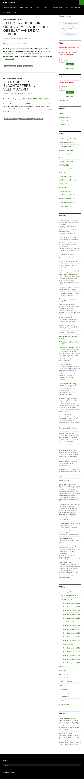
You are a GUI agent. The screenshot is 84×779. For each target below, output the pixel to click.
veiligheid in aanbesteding (67, 546)
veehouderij (28, 66)
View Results (70, 68)
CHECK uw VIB (64, 325)
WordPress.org (64, 124)
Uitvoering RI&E (64, 523)
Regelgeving (57, 7)
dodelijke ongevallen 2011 (67, 139)
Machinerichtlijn (64, 415)
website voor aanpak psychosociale (65, 563)
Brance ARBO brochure (66, 293)
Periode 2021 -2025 (65, 206)
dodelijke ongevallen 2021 (71, 648)
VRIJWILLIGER (46, 7)
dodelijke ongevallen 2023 (71, 655)
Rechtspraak (65, 696)
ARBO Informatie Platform (12, 19)
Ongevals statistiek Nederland (68, 428)
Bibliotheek (6, 12)
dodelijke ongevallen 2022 (71, 652)
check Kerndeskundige (66, 304)
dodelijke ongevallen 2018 (71, 633)
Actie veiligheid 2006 (66, 237)
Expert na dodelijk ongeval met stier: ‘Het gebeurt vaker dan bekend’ (25, 28)
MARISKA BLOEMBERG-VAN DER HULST (35, 99)
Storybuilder (63, 505)
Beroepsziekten (64, 288)
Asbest (38, 7)
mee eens (64, 60)
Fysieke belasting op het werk (68, 347)
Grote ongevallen (64, 364)
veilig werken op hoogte (66, 538)
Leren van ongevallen (9, 7)
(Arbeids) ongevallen (25, 7)
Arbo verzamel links (65, 258)
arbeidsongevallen (26, 118)
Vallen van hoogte (65, 531)
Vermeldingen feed (65, 117)
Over (14, 12)
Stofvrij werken (64, 484)
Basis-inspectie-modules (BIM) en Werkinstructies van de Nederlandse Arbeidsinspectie (70, 272)
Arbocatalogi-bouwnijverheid (68, 261)
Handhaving (63, 187)
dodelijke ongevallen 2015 (71, 618)
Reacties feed (63, 121)
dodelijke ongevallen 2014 (71, 614)
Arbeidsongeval (10, 66)
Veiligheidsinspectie (65, 733)
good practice (75, 7)
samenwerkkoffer (64, 469)
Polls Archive (63, 100)
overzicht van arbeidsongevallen (69, 445)
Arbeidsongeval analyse (66, 254)
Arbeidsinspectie (64, 243)
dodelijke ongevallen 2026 (67, 202)
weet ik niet (64, 62)
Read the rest (9, 59)
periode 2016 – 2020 (67, 622)
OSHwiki (62, 432)
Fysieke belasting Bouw (66, 342)
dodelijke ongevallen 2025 (67, 199)
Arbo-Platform (9, 2)
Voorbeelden (65, 678)
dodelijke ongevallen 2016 (67, 180)
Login (61, 113)
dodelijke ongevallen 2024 (67, 195)
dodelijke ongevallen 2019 (71, 637)
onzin (62, 58)
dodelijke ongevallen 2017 (67, 142)
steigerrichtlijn (64, 480)
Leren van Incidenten (66, 398)
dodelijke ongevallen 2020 (67, 146)
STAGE (66, 7)
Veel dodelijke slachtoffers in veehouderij (19, 85)
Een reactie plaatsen (23, 38)
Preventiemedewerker (66, 450)
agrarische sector (11, 118)
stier (19, 66)
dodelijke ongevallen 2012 (71, 607)
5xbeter (61, 220)
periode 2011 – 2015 (66, 191)
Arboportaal (63, 265)
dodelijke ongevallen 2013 (67, 176)
